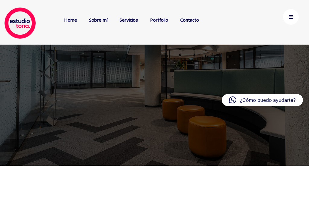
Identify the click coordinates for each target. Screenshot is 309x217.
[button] (262, 100)
